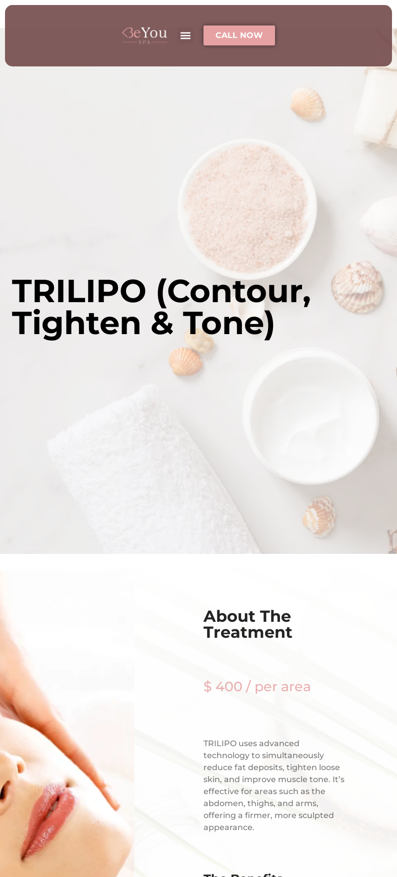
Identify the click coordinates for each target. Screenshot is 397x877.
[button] (185, 35)
